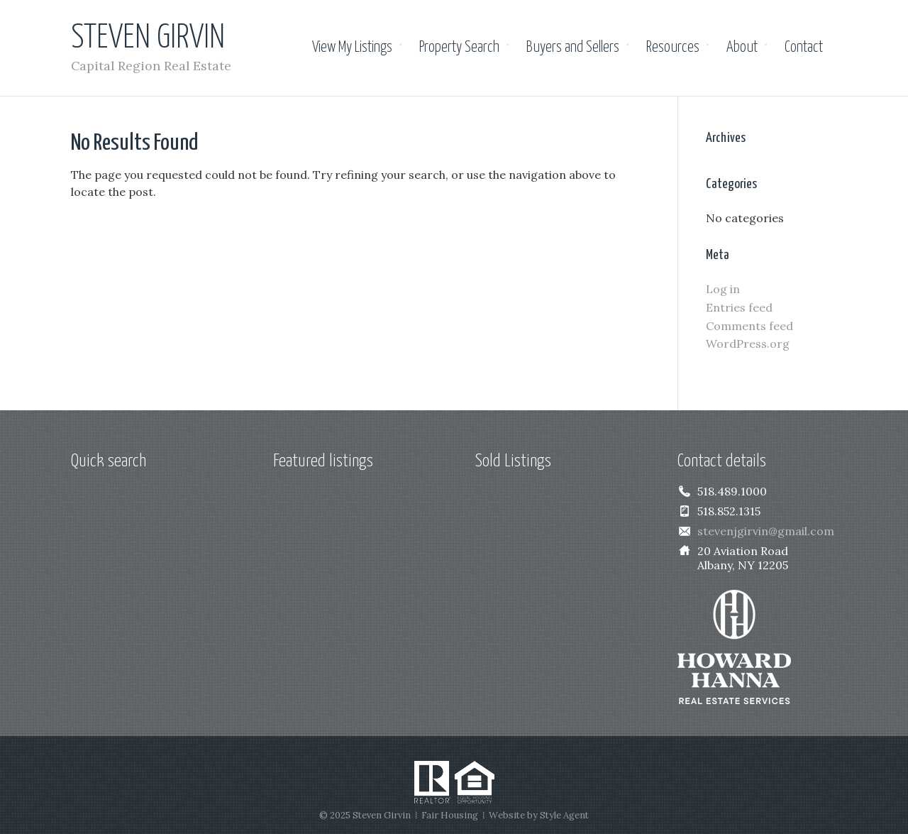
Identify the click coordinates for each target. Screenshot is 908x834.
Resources (672, 47)
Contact (804, 47)
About (742, 47)
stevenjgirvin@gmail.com (765, 531)
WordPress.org (748, 343)
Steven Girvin (148, 39)
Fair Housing (449, 815)
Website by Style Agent (539, 815)
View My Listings (352, 47)
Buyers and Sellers (572, 47)
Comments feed (749, 326)
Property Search (459, 47)
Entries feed (739, 307)
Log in (723, 289)
